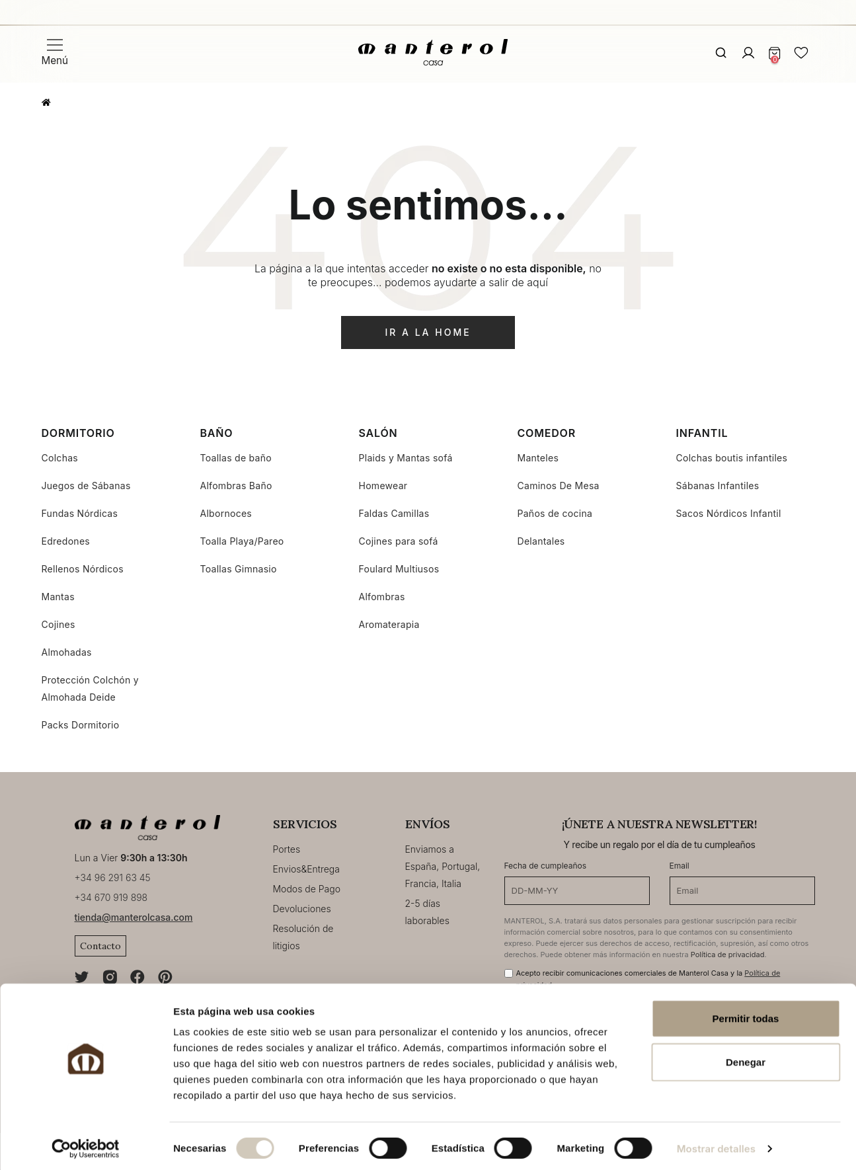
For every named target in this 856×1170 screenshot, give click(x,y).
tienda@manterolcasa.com (134, 917)
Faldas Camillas (394, 513)
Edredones (66, 541)
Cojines (58, 624)
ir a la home (428, 332)
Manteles (538, 457)
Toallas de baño (236, 457)
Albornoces (226, 513)
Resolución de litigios (303, 937)
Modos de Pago (307, 888)
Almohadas (67, 652)
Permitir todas (746, 1013)
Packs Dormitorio (81, 724)
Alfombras (382, 596)
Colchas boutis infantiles (732, 457)
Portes (287, 849)
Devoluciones (302, 908)
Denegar (745, 1057)
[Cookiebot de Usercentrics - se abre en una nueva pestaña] (85, 1144)
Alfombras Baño (236, 485)
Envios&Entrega (306, 869)
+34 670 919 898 (111, 897)
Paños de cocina (555, 513)
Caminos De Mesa (559, 485)
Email (679, 866)
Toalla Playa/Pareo (242, 541)
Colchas (60, 457)
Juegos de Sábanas (86, 485)
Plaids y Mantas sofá (406, 457)
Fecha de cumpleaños (545, 866)
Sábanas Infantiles (717, 485)
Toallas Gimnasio (238, 568)
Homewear (383, 485)
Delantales (541, 541)
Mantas (58, 596)
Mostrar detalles (716, 1144)
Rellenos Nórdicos (83, 568)
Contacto (100, 946)
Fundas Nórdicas (80, 513)
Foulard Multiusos (399, 568)
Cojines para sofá (398, 541)
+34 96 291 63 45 (113, 877)
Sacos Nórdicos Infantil (728, 513)
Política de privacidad (728, 954)
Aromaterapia (389, 624)
